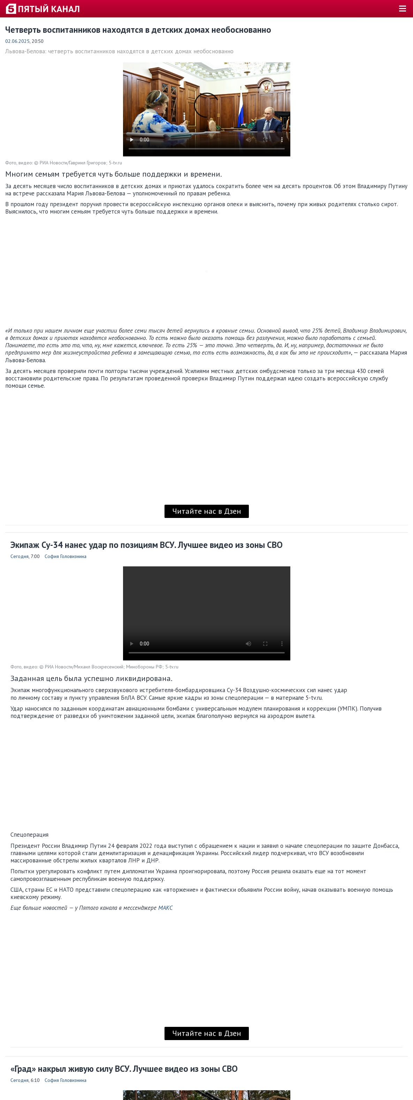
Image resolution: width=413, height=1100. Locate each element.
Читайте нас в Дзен (206, 511)
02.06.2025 (17, 41)
